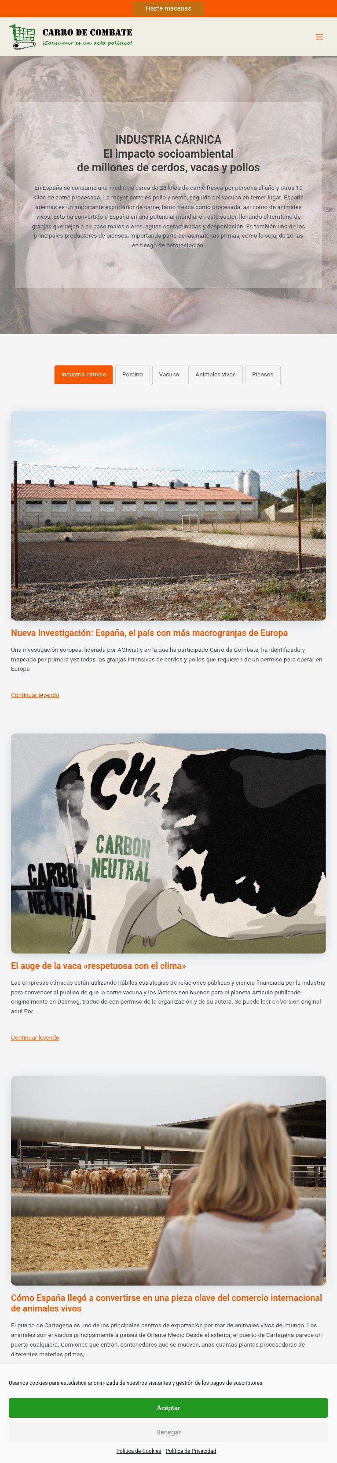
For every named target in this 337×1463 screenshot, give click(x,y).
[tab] (83, 374)
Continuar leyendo (35, 694)
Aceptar (168, 1408)
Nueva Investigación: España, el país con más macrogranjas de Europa (149, 633)
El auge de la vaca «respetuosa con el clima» (98, 966)
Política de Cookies (138, 1451)
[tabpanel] (168, 902)
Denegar (168, 1432)
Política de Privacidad (191, 1451)
